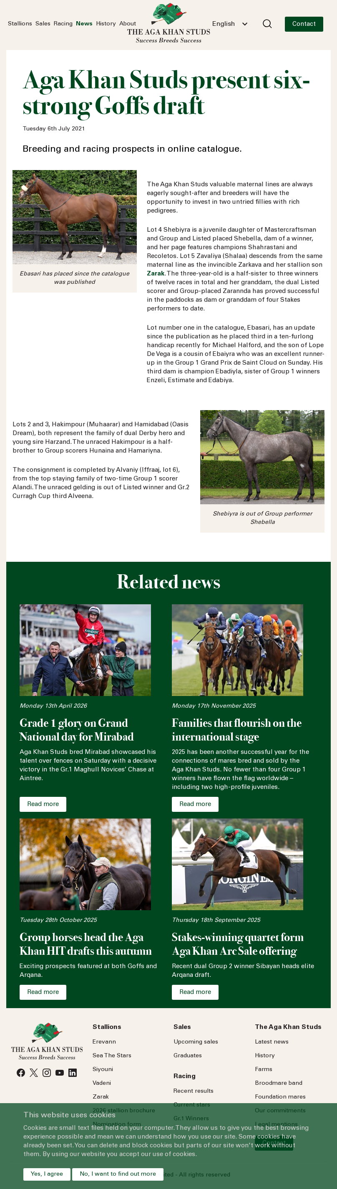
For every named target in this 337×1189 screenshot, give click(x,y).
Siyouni (103, 1070)
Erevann (104, 1042)
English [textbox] (223, 24)
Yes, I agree (47, 1174)
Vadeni (102, 1083)
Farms (263, 1070)
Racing (63, 24)
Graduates (188, 1056)
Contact (304, 24)
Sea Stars (112, 1056)
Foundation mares (280, 1097)
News (84, 24)
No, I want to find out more (118, 1174)
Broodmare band (278, 1083)
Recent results (194, 1091)
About (127, 24)
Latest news (272, 1042)
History (106, 24)
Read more (43, 804)
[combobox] (230, 24)
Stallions (20, 24)
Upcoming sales (196, 1042)
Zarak (101, 1097)
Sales (42, 24)
